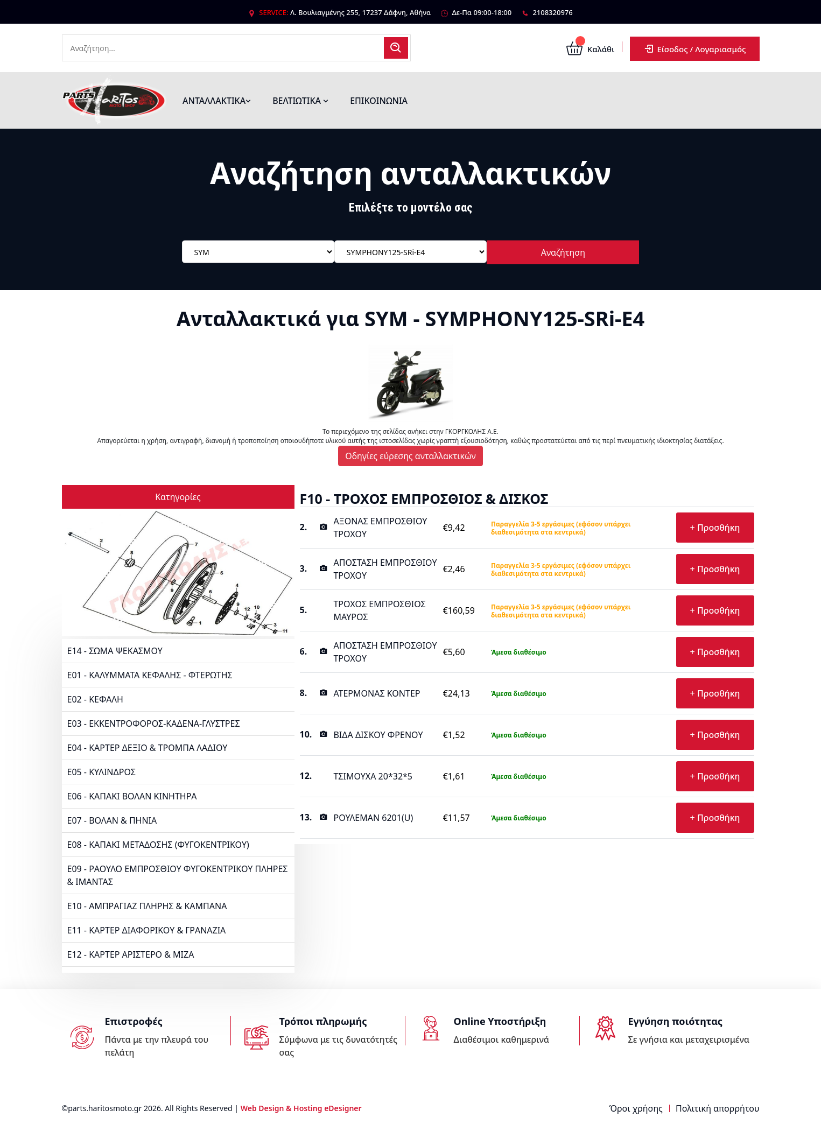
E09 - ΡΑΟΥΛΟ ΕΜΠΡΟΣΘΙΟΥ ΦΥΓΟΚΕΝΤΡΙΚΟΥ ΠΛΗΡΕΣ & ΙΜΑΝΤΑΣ (177, 875)
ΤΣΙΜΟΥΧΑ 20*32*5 (372, 776)
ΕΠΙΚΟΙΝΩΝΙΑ (379, 101)
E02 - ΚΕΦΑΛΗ (95, 699)
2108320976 (552, 12)
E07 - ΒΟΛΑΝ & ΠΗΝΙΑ (112, 820)
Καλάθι (590, 49)
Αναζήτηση (563, 252)
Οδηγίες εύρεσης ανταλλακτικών (410, 456)
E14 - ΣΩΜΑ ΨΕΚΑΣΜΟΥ (115, 651)
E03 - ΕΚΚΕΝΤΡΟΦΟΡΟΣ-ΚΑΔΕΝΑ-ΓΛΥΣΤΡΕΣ (153, 723)
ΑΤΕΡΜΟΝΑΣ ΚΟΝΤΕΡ (376, 693)
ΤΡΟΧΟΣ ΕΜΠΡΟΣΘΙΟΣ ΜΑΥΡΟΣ (379, 610)
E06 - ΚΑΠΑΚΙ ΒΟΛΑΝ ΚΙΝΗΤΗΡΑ (132, 796)
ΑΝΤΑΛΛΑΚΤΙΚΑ (217, 101)
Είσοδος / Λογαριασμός (694, 48)
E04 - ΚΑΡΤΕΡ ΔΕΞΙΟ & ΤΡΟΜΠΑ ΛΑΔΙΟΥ (147, 748)
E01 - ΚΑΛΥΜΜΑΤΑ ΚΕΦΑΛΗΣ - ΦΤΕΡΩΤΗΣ (150, 675)
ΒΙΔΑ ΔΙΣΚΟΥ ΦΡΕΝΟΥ (378, 735)
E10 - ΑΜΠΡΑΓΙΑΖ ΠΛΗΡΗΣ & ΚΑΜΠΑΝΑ (147, 906)
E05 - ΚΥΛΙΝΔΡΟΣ (101, 772)
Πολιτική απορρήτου (717, 1108)
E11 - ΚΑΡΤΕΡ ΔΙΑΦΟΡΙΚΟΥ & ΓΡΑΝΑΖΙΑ (146, 930)
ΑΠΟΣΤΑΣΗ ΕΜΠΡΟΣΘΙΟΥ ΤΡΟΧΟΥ (385, 569)
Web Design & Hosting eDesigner (301, 1108)
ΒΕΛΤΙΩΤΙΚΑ (300, 101)
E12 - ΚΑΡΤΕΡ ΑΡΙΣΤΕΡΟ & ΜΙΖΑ (130, 954)
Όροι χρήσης (636, 1108)
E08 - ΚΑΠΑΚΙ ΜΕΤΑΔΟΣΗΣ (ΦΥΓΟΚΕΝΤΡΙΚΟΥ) (158, 845)
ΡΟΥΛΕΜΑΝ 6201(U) (373, 818)
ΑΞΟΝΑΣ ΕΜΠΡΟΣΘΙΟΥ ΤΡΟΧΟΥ (380, 527)
